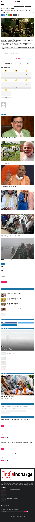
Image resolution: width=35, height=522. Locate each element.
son (20, 406)
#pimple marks (25, 406)
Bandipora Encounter (6, 53)
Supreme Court (30, 408)
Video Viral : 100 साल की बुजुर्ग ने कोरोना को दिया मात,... (11, 396)
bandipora (12, 53)
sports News (17, 406)
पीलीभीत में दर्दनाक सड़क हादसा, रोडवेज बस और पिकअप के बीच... (10, 235)
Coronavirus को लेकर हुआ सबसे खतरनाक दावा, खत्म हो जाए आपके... (16, 366)
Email (2, 270)
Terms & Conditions (15, 518)
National (2, 4)
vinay (1, 163)
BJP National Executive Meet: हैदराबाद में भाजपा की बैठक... (15, 303)
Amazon (25, 408)
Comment (2, 274)
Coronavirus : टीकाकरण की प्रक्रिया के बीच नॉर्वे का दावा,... (13, 489)
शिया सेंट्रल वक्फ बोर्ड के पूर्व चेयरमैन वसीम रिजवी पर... (8, 137)
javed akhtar (23, 410)
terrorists (16, 53)
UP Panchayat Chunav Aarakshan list (6, 408)
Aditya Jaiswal (2, 187)
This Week (6, 290)
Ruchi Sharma (3, 12)
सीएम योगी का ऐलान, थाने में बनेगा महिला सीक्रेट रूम (8, 186)
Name (2, 266)
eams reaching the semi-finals (5, 412)
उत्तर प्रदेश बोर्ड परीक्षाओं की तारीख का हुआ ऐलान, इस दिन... (14, 293)
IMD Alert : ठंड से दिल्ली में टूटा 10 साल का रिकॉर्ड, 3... (9, 259)
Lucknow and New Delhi (9, 410)
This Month (17, 290)
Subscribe (26, 511)
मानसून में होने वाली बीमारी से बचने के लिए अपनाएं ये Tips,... (14, 298)
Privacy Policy (20, 518)
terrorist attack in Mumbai (10, 406)
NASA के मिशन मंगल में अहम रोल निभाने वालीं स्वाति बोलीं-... (14, 352)
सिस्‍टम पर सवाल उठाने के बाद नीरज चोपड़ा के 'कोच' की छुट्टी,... (14, 308)
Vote (2, 437)
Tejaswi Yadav (3, 406)
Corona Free (21, 408)
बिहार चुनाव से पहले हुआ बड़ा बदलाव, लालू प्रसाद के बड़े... (9, 210)
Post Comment (4, 282)
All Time (29, 290)
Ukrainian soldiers (15, 408)
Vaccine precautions (17, 410)
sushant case (3, 410)
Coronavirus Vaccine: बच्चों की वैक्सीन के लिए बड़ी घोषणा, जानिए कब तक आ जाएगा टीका (17, 63)
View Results (6, 437)
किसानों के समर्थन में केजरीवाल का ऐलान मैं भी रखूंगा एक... (13, 498)
